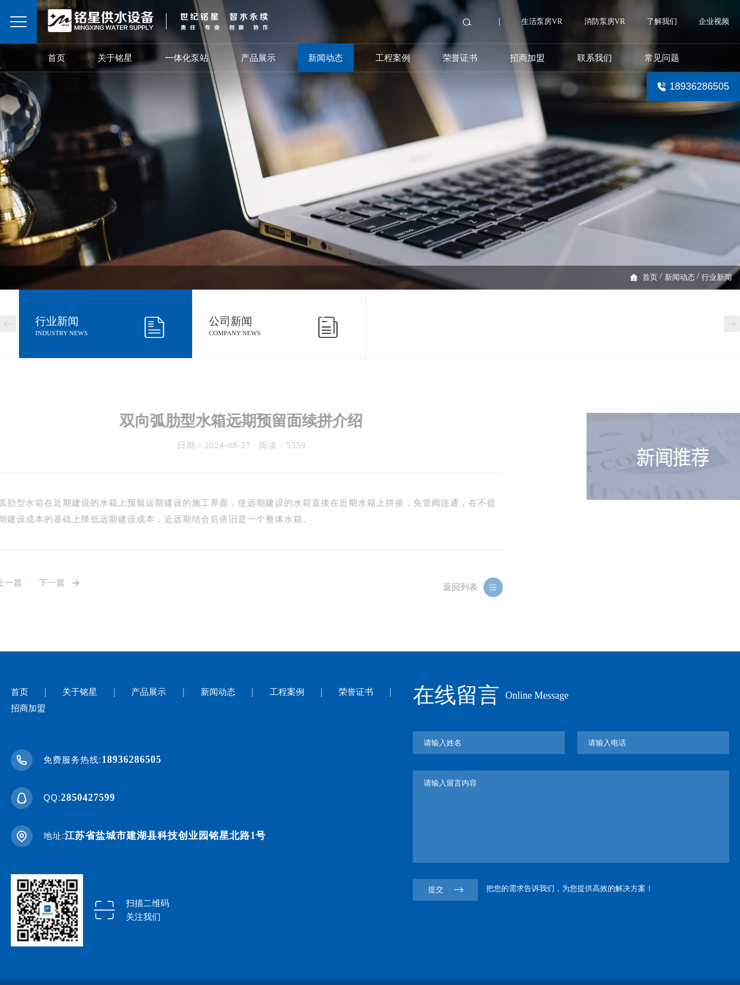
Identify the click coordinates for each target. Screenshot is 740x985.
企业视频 (714, 21)
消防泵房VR (604, 21)
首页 (56, 57)
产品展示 (258, 57)
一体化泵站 (186, 57)
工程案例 (392, 57)
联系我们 (594, 57)
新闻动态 (325, 57)
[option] (370, 145)
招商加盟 (527, 57)
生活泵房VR (541, 21)
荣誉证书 (460, 57)
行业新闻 (716, 277)
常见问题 (662, 57)
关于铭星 (115, 57)
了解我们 (662, 21)
